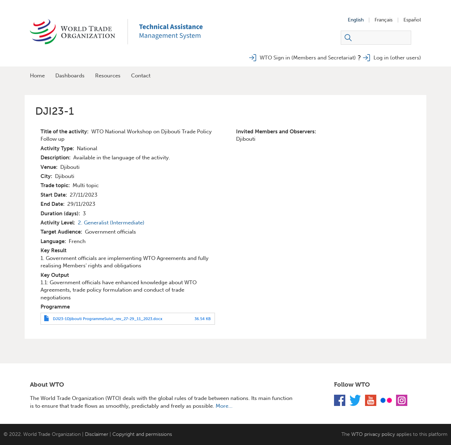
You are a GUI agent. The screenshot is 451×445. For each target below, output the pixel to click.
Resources (108, 75)
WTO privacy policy (373, 434)
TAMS (181, 32)
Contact (140, 75)
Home (37, 75)
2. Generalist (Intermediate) (111, 223)
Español (412, 20)
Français (384, 20)
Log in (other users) (397, 58)
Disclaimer (96, 434)
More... (224, 406)
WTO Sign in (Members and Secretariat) (308, 58)
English (356, 20)
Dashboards (70, 75)
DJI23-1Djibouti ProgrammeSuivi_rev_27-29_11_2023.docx (107, 318)
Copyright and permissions (142, 434)
